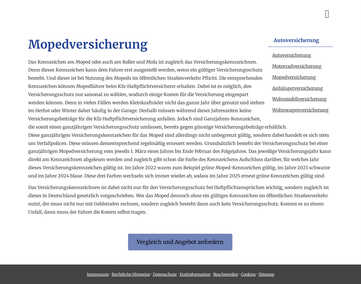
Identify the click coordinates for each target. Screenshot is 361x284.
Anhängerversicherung (297, 88)
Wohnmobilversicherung (299, 99)
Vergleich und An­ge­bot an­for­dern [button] (180, 242)
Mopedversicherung (294, 77)
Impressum (98, 274)
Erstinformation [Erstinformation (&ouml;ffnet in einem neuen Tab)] (195, 274)
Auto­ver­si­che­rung (291, 55)
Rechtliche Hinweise (131, 274)
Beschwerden (225, 274)
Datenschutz (165, 274)
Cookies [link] (248, 274)
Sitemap (266, 274)
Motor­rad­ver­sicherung (297, 66)
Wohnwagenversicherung (300, 110)
